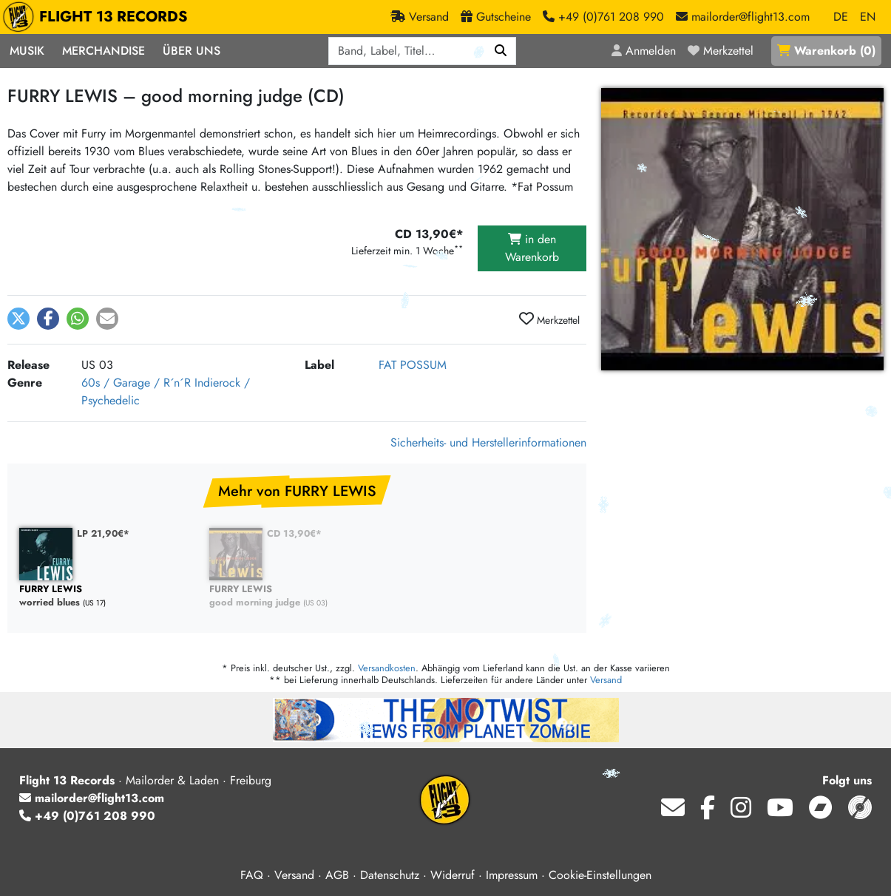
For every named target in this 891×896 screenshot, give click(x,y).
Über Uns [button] (191, 50)
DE (840, 16)
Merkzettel (549, 319)
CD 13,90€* (294, 533)
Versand (606, 680)
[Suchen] (501, 51)
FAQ (251, 874)
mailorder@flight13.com (91, 798)
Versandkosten (387, 668)
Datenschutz (389, 874)
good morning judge (296, 596)
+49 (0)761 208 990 (87, 815)
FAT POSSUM (413, 364)
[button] (18, 319)
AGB (337, 874)
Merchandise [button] (103, 50)
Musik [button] (27, 50)
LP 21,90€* (103, 533)
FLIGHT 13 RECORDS (99, 17)
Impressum (512, 874)
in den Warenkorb (532, 248)
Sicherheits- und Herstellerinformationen (488, 442)
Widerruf (452, 874)
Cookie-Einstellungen (600, 874)
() (826, 50)
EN (867, 16)
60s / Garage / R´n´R (136, 382)
